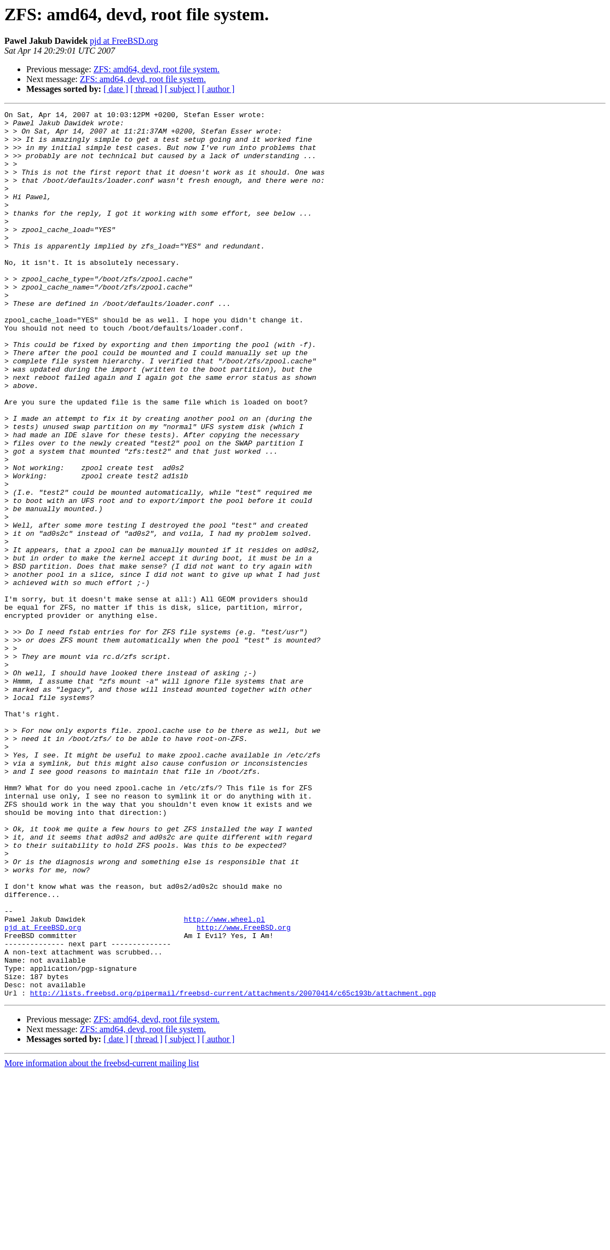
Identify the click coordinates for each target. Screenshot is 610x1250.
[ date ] (115, 89)
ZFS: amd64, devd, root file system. (157, 69)
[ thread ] (146, 89)
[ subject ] (182, 89)
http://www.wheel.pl (224, 1081)
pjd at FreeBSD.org (124, 40)
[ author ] (218, 89)
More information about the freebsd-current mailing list (101, 1240)
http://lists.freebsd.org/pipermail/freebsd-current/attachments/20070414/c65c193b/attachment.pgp (233, 1170)
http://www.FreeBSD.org (244, 1091)
